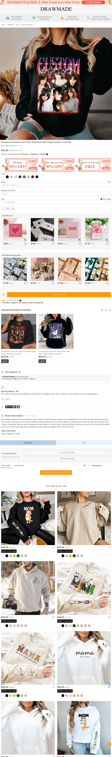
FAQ (84, 442)
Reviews (28, 442)
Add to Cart (59, 294)
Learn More (5, 399)
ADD (4, 361)
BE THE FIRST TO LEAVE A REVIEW (56, 472)
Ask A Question (67, 458)
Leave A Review (67, 452)
